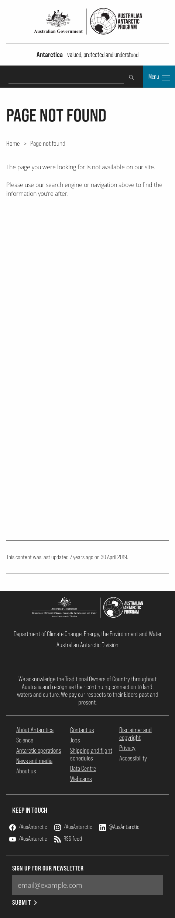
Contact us (82, 730)
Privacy (127, 748)
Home (13, 143)
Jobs (75, 740)
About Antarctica (35, 730)
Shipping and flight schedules (91, 754)
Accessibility (133, 758)
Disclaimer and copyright (135, 733)
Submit (25, 902)
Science (24, 740)
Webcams (81, 779)
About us (26, 771)
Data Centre (83, 768)
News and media (34, 761)
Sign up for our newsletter (48, 868)
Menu (159, 77)
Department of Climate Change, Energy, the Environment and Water (88, 634)
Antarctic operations (38, 750)
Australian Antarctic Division (87, 645)
